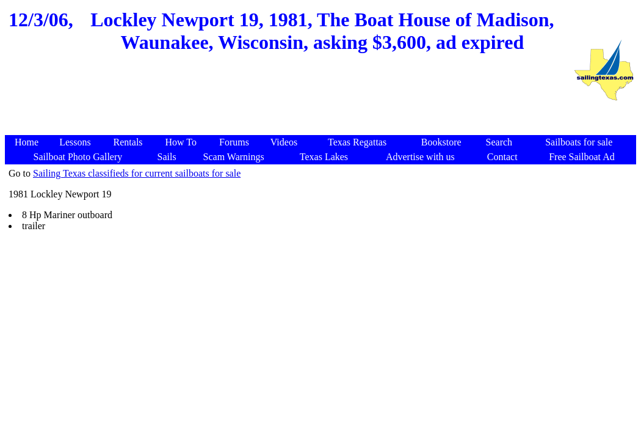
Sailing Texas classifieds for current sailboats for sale (137, 173)
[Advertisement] (289, 105)
